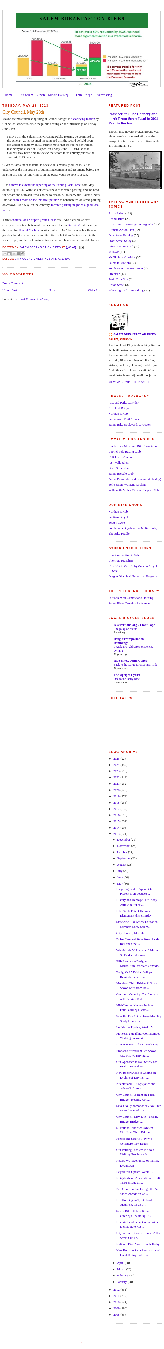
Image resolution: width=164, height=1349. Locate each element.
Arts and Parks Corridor (124, 402)
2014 (116, 827)
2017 (116, 809)
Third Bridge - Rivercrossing (94, 95)
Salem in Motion (119, 263)
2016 (116, 815)
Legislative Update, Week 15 (134, 1027)
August (122, 864)
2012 (116, 1289)
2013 (116, 834)
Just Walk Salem (119, 462)
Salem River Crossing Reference (129, 603)
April (121, 1263)
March (121, 1269)
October (122, 852)
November (124, 846)
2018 (116, 802)
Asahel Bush (116, 219)
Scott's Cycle (117, 522)
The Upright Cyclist (127, 675)
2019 (116, 796)
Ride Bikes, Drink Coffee (130, 660)
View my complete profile (129, 382)
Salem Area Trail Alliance (125, 419)
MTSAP (114, 252)
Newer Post (9, 290)
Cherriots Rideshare (121, 560)
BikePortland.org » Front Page (134, 625)
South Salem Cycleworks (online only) (133, 528)
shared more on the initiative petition (36, 200)
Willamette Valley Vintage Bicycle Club (134, 490)
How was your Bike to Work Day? (137, 1044)
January (122, 1282)
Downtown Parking (121, 235)
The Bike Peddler (119, 533)
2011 (116, 1296)
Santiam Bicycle (119, 517)
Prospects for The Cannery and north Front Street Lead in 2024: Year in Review (134, 118)
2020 (116, 790)
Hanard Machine (29, 230)
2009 (116, 1308)
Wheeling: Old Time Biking (126, 290)
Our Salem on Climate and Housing (131, 598)
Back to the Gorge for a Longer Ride (135, 664)
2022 (116, 777)
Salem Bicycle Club (121, 473)
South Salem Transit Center (126, 268)
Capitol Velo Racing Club (125, 451)
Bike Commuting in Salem (125, 555)
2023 (116, 771)
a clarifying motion (83, 119)
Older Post (94, 290)
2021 (116, 783)
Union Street (116, 285)
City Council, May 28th (131, 933)
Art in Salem (116, 213)
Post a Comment (12, 283)
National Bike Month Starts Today (137, 1244)
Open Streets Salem (121, 468)
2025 (116, 758)
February (123, 1275)
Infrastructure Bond (121, 246)
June (120, 877)
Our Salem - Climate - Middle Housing (44, 95)
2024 (116, 765)
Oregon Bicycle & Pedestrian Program (133, 576)
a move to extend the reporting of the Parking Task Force (45, 185)
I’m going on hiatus (125, 629)
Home (9, 95)
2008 (116, 1314)
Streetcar (114, 274)
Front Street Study (120, 241)
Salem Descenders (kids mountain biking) (135, 479)
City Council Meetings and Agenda (42, 258)
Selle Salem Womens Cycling (127, 484)
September (124, 858)
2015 (116, 821)
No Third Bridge (119, 408)
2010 (116, 1302)
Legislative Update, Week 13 (134, 1172)
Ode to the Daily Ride (127, 679)
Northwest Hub (118, 413)
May (120, 883)
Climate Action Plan (121, 230)
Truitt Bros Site (118, 279)
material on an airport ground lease (34, 220)
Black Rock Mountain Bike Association (133, 446)
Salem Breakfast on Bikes (82, 18)
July (120, 871)
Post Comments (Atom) (35, 299)
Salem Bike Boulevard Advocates (130, 424)
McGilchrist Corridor (122, 257)
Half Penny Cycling (121, 457)
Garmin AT (75, 225)
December (124, 839)
